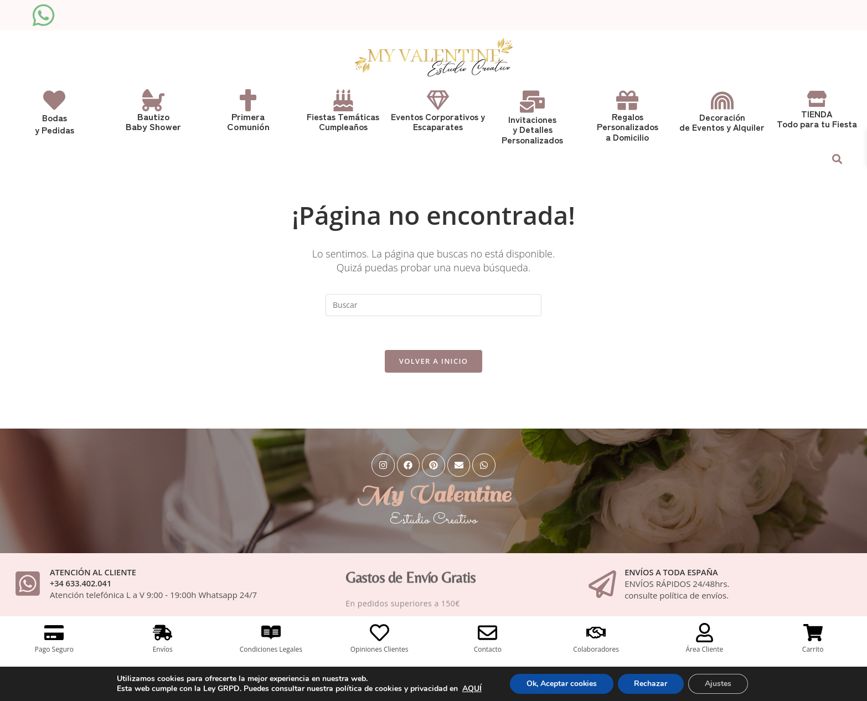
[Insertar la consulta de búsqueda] (433, 303)
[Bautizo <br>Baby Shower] (153, 100)
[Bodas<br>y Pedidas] (54, 100)
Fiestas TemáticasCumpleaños (343, 121)
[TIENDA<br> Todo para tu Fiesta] (817, 99)
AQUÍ (471, 688)
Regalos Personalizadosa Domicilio (627, 126)
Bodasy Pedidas (54, 123)
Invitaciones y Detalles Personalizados (532, 129)
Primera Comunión (248, 121)
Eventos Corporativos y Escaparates (438, 121)
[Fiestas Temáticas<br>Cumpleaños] (343, 100)
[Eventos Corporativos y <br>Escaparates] (438, 100)
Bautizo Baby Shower (154, 121)
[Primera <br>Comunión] (248, 100)
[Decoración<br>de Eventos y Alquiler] (722, 100)
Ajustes (718, 683)
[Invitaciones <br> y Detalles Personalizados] (532, 101)
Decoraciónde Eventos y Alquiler (722, 121)
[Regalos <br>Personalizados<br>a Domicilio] (627, 100)
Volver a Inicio (433, 359)
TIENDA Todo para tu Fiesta (817, 118)
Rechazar (651, 683)
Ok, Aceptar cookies (561, 683)
